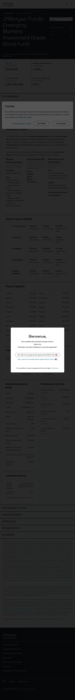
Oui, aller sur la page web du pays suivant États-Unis (37, 355)
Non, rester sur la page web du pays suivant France (37, 359)
